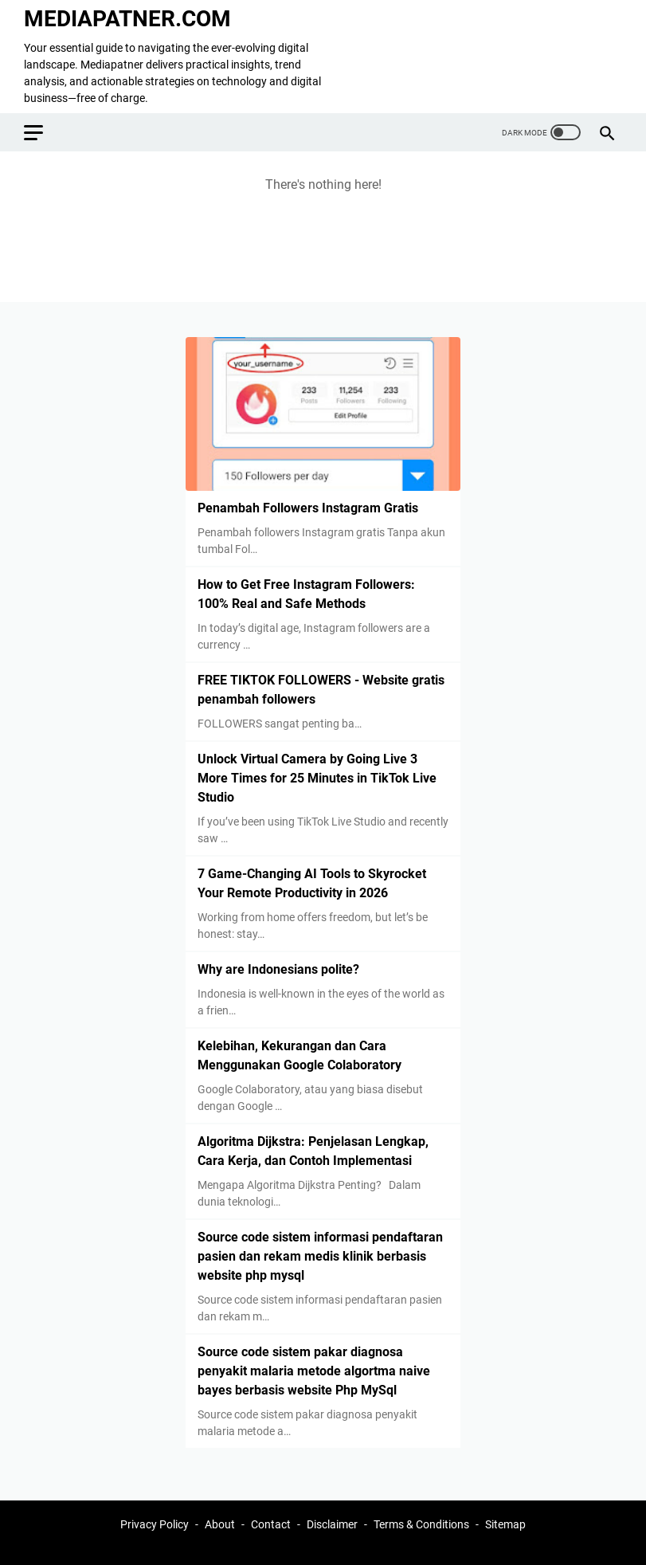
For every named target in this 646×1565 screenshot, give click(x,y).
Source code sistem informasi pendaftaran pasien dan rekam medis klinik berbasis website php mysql (320, 1256)
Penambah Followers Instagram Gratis (308, 508)
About (220, 1524)
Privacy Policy (154, 1524)
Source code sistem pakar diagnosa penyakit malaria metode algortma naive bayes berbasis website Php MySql (314, 1371)
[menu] (43, 132)
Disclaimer (332, 1524)
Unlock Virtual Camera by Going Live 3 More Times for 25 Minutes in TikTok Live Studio (317, 778)
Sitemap (505, 1524)
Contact (271, 1524)
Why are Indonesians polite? (278, 969)
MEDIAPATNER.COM (127, 19)
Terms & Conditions (421, 1524)
